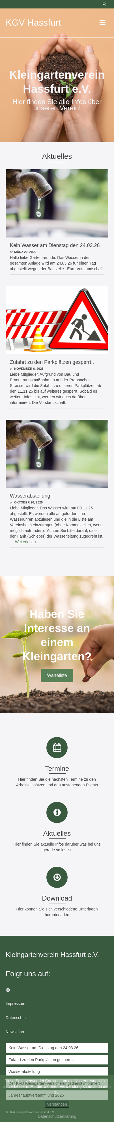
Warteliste (57, 675)
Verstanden (57, 1104)
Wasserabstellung (24, 1071)
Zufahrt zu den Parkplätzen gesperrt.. (41, 1059)
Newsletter (15, 1031)
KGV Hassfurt (33, 22)
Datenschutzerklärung (57, 1116)
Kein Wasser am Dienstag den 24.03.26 (43, 1048)
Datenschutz (17, 1017)
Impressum (15, 1003)
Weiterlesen (25, 542)
